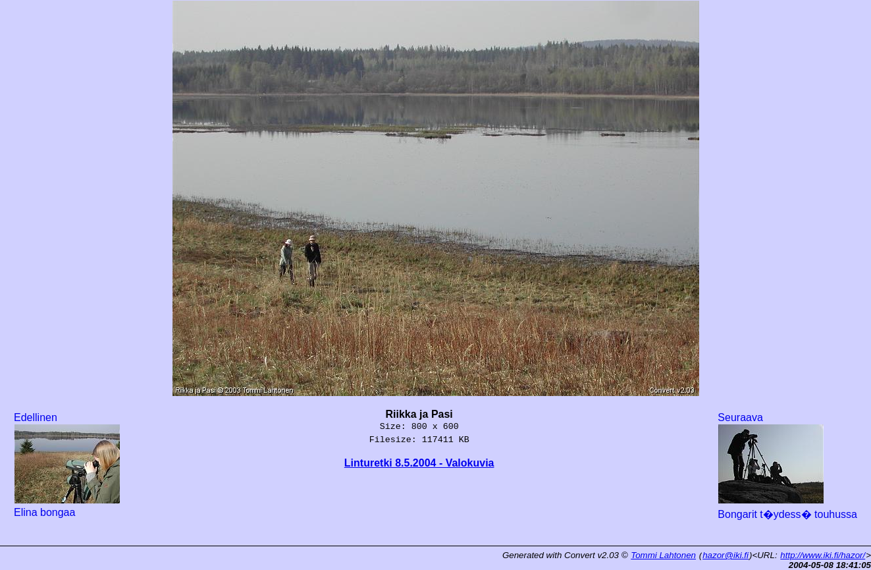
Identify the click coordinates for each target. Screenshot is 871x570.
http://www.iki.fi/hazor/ (822, 555)
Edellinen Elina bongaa (67, 465)
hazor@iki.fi (725, 555)
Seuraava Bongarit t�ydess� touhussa (787, 466)
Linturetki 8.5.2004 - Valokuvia (419, 463)
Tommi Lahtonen (663, 555)
